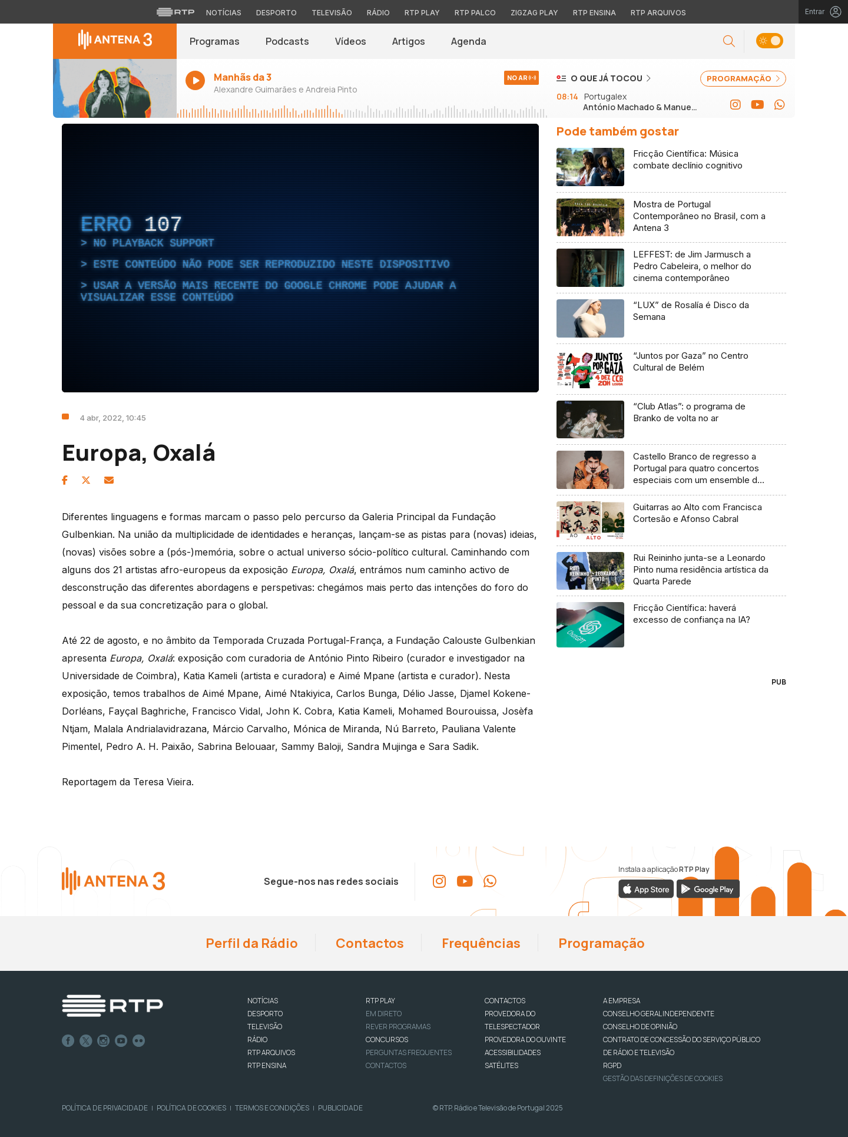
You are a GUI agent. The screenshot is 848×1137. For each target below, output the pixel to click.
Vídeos (350, 41)
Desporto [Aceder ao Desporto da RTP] (276, 12)
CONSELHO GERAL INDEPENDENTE (658, 1014)
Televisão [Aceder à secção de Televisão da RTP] (332, 12)
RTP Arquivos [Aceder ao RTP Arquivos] (658, 12)
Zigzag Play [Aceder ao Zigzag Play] (534, 12)
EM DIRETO (384, 1014)
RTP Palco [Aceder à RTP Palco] (475, 12)
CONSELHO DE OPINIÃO (640, 1027)
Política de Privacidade (105, 1108)
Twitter (86, 1040)
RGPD (612, 1065)
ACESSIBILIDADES (513, 1052)
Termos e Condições (272, 1108)
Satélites (501, 1065)
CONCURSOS (387, 1039)
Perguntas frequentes (409, 1052)
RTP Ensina (266, 1065)
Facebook (68, 1040)
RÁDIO (257, 1039)
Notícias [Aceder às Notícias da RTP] (223, 12)
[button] (729, 41)
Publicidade (340, 1108)
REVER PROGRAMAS (398, 1027)
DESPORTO (265, 1014)
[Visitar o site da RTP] (175, 12)
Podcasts (287, 41)
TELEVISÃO (264, 1027)
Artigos (408, 41)
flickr (138, 1040)
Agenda (468, 41)
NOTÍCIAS (262, 1001)
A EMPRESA (621, 1001)
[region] (300, 258)
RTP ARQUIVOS (271, 1052)
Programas (215, 41)
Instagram (103, 1040)
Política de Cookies (191, 1108)
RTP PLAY (380, 1001)
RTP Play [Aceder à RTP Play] (422, 12)
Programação (600, 943)
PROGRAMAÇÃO (743, 78)
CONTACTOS (505, 1001)
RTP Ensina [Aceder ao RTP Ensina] (594, 12)
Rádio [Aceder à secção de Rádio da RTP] (378, 12)
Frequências (480, 943)
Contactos (368, 943)
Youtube (121, 1040)
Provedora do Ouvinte (525, 1039)
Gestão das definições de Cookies (663, 1078)
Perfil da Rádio (250, 943)
